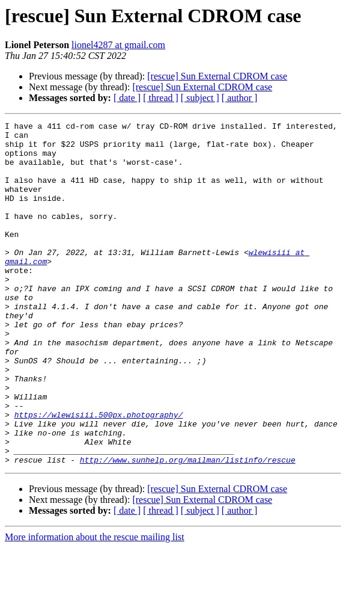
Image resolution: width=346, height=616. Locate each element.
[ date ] (127, 98)
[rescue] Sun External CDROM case (217, 76)
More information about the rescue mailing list (94, 605)
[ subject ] (200, 98)
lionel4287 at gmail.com (118, 45)
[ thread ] (160, 98)
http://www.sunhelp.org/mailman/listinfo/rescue (188, 528)
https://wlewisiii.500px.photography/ (98, 474)
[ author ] (240, 98)
